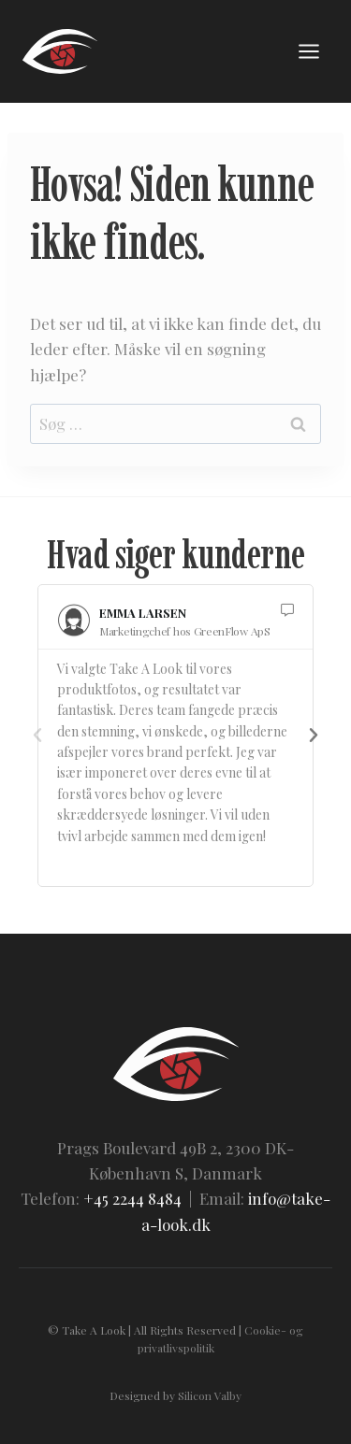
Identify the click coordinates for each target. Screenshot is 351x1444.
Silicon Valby (209, 1395)
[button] (37, 735)
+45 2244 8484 (132, 1198)
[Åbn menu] (308, 51)
